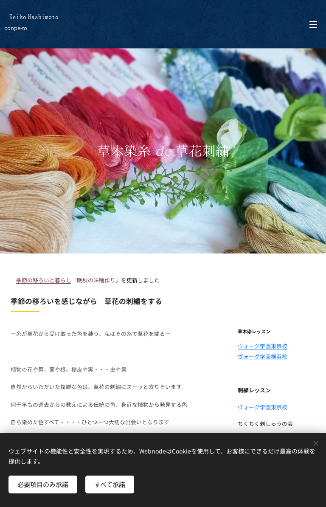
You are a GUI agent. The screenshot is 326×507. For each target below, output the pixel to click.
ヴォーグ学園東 (257, 346)
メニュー (313, 24)
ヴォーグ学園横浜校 (262, 356)
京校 (281, 346)
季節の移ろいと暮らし (43, 280)
